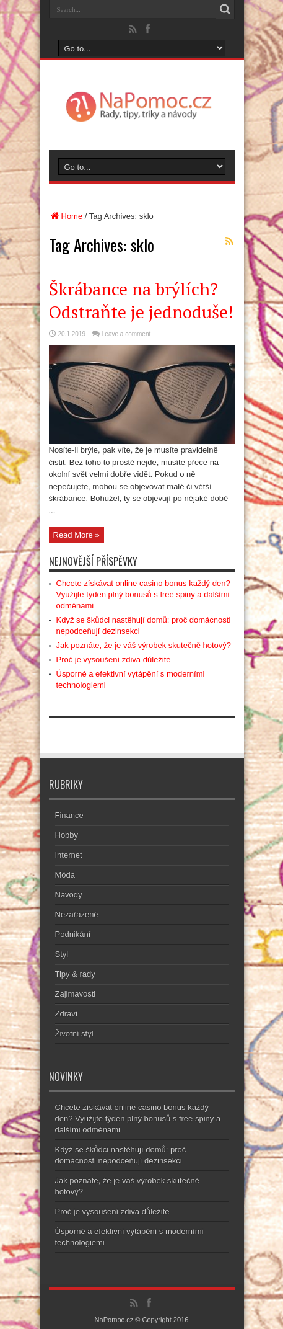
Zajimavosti (75, 993)
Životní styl (74, 1033)
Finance (69, 815)
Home (66, 216)
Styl (62, 954)
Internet (68, 855)
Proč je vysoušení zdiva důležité (113, 659)
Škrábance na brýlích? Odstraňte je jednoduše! (141, 300)
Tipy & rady (75, 974)
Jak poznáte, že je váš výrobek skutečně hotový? (144, 645)
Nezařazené (76, 914)
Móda (65, 874)
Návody (68, 894)
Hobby (67, 835)
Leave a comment (126, 334)
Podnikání (73, 934)
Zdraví (66, 1013)
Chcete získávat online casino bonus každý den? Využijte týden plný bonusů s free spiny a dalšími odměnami (143, 594)
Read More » (76, 535)
